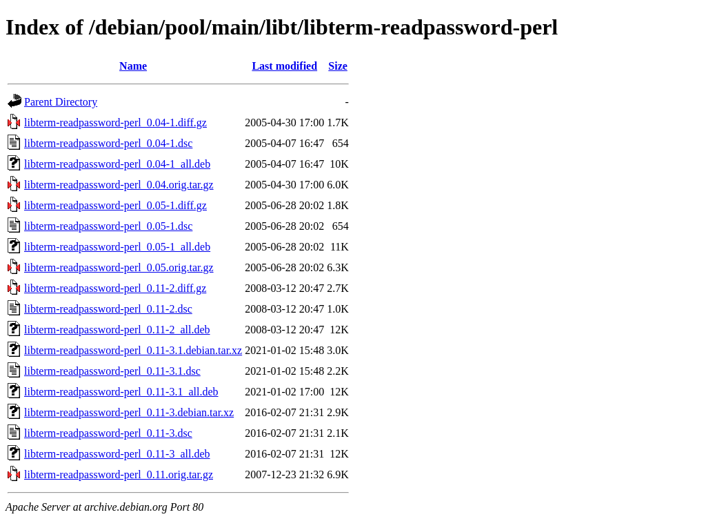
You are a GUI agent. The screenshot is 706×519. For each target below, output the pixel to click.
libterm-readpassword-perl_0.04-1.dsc (108, 143)
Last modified (284, 66)
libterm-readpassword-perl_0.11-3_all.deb (117, 454)
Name (133, 66)
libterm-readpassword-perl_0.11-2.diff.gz (115, 288)
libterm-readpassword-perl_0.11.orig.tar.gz (118, 474)
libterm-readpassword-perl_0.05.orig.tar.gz (119, 267)
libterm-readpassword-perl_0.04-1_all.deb (117, 164)
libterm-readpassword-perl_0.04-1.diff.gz (115, 122)
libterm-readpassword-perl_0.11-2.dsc (108, 309)
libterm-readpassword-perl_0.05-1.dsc (108, 226)
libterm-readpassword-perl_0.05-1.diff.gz (115, 205)
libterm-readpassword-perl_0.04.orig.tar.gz (119, 184)
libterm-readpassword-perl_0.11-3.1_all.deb (121, 392)
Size (337, 66)
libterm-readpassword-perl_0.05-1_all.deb (117, 247)
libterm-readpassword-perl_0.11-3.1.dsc (112, 371)
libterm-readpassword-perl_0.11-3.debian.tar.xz (129, 412)
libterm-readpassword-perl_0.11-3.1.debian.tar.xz (133, 350)
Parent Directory (60, 102)
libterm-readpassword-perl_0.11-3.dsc (108, 433)
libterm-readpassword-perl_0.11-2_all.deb (117, 329)
